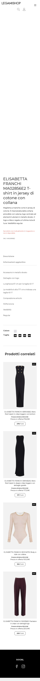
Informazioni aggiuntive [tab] (14, 262)
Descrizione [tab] (8, 256)
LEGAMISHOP (11, 3)
